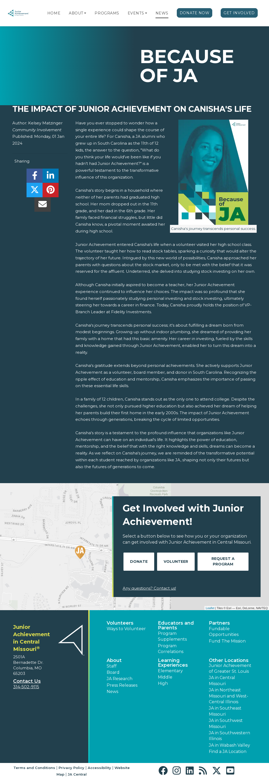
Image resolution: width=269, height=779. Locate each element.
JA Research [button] (119, 678)
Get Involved (239, 13)
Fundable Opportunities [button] (224, 631)
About (76, 13)
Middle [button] (165, 677)
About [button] (114, 660)
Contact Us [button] (27, 681)
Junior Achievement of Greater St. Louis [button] (230, 668)
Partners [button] (219, 623)
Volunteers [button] (120, 623)
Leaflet (210, 608)
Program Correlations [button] (170, 648)
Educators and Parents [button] (176, 625)
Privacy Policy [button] (71, 768)
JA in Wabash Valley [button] (229, 745)
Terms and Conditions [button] (34, 768)
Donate (139, 561)
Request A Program (223, 561)
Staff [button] (112, 666)
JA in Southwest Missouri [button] (226, 723)
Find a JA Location (227, 751)
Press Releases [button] (122, 685)
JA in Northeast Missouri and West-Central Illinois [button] (228, 695)
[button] (85, 13)
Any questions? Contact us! (149, 588)
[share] (35, 177)
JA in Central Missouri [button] (222, 680)
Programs (107, 13)
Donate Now (195, 13)
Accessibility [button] (99, 768)
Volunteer (176, 561)
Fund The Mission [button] (227, 641)
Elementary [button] (170, 670)
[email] (42, 205)
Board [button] (113, 672)
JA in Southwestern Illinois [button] (229, 735)
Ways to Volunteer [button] (126, 628)
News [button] (112, 691)
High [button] (163, 683)
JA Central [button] (77, 774)
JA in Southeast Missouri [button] (225, 711)
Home (53, 13)
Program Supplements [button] (172, 636)
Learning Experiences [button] (173, 662)
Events (136, 13)
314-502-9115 (26, 686)
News (162, 13)
